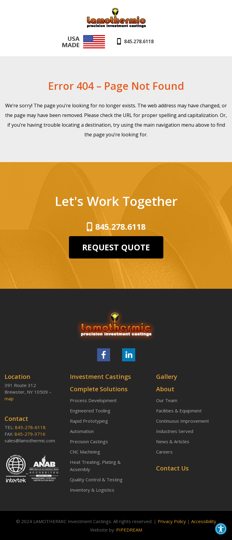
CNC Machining (85, 452)
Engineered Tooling (90, 411)
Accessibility (203, 521)
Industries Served (174, 431)
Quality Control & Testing (96, 480)
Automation (82, 431)
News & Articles (172, 441)
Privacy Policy (172, 521)
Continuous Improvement (182, 421)
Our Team (166, 400)
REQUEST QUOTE (116, 247)
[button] (221, 529)
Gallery (166, 376)
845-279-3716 (30, 434)
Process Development (93, 400)
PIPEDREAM (129, 530)
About (165, 389)
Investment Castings (100, 376)
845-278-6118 (30, 427)
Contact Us (172, 468)
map (9, 398)
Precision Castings (89, 441)
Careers (164, 452)
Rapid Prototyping (89, 421)
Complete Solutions (99, 389)
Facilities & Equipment (179, 411)
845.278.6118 (139, 41)
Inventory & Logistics (92, 490)
